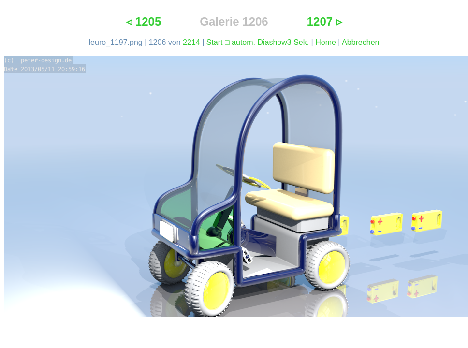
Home (325, 42)
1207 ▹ (324, 21)
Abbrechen (360, 42)
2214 (191, 42)
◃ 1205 (143, 21)
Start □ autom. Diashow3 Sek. (257, 42)
